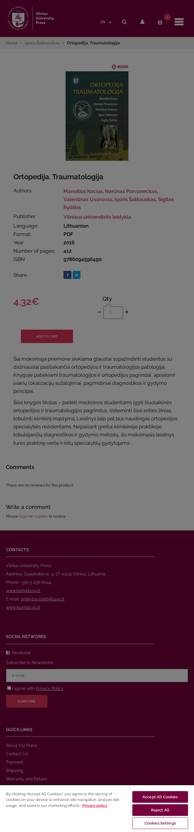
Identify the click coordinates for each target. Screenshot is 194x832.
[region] (97, 808)
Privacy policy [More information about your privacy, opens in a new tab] (94, 805)
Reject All (160, 810)
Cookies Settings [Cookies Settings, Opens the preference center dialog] (160, 823)
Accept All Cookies (160, 797)
